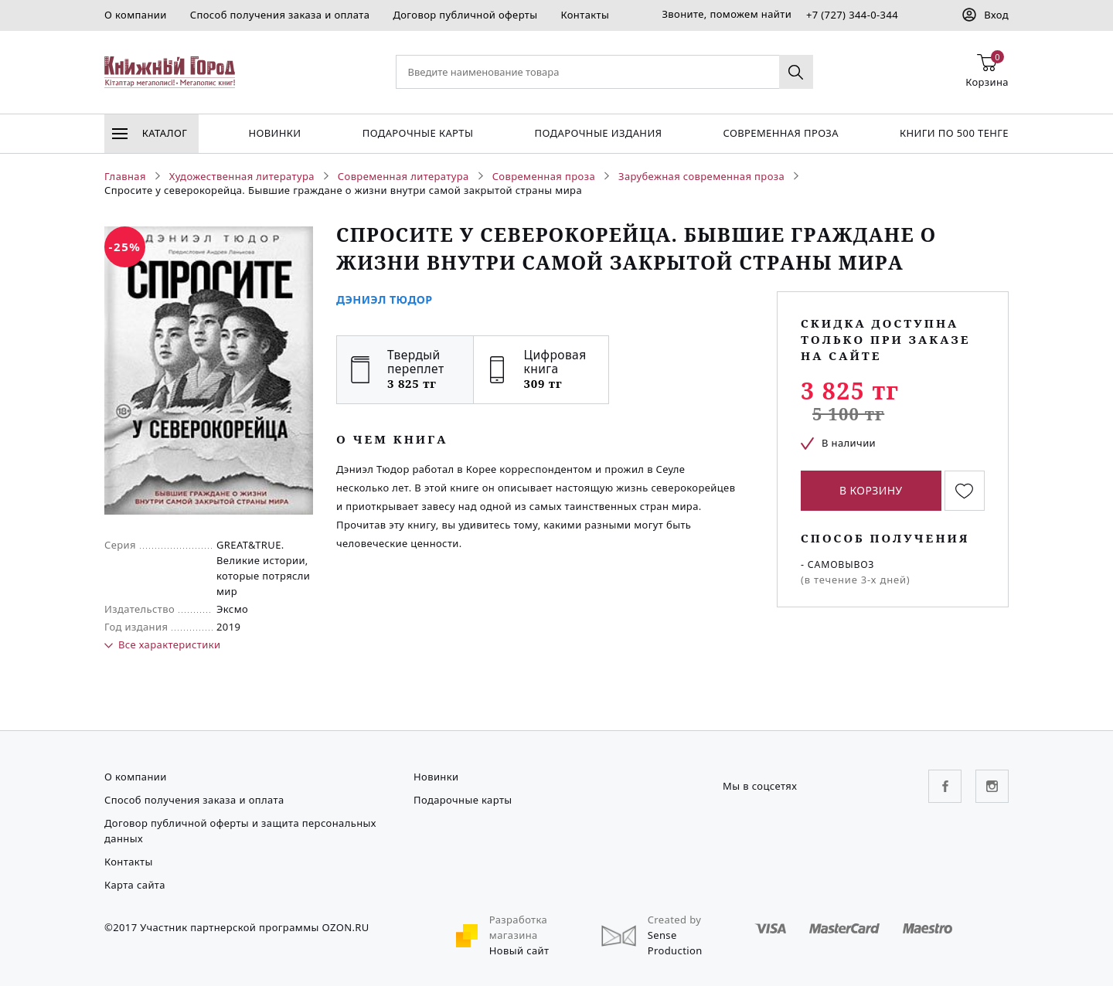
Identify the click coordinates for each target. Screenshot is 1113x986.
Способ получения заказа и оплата (280, 15)
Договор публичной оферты (465, 15)
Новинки (274, 133)
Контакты (584, 15)
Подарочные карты (418, 133)
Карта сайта (134, 885)
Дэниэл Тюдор (384, 299)
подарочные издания (598, 133)
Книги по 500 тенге (954, 133)
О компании (135, 15)
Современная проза (780, 133)
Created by (675, 919)
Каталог (149, 133)
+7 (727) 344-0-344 (852, 15)
